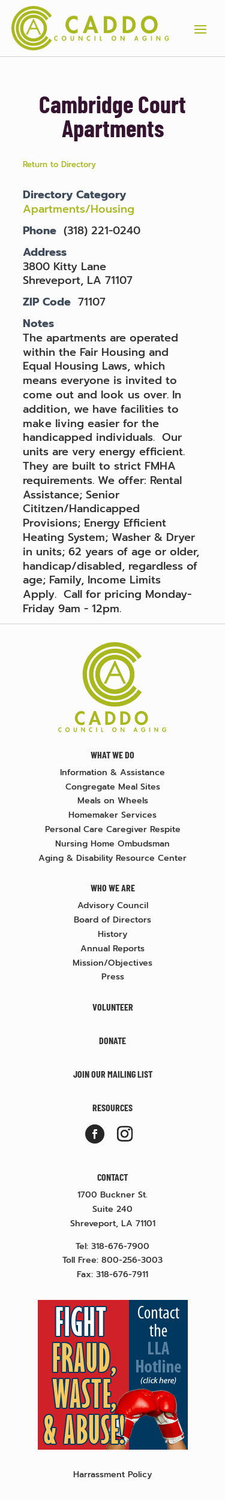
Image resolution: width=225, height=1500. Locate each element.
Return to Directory (59, 164)
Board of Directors (112, 920)
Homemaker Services (112, 815)
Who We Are (113, 887)
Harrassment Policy (112, 1474)
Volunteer (112, 1006)
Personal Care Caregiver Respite (113, 829)
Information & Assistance (112, 772)
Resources (112, 1107)
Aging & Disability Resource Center (112, 858)
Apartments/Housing (80, 209)
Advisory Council (112, 905)
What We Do (112, 754)
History (112, 934)
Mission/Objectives (112, 963)
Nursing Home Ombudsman (112, 843)
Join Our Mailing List (112, 1073)
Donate (112, 1040)
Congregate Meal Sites (112, 787)
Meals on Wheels (112, 800)
